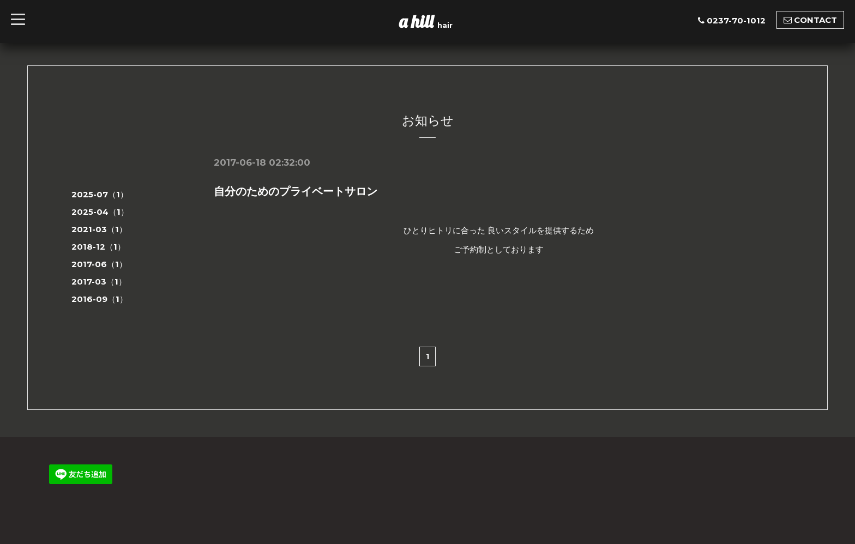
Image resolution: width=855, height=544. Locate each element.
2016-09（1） (99, 299)
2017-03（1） (99, 281)
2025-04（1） (100, 212)
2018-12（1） (98, 246)
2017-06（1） (99, 264)
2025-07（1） (99, 194)
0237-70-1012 (736, 20)
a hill (418, 21)
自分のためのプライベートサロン (295, 191)
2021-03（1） (99, 229)
